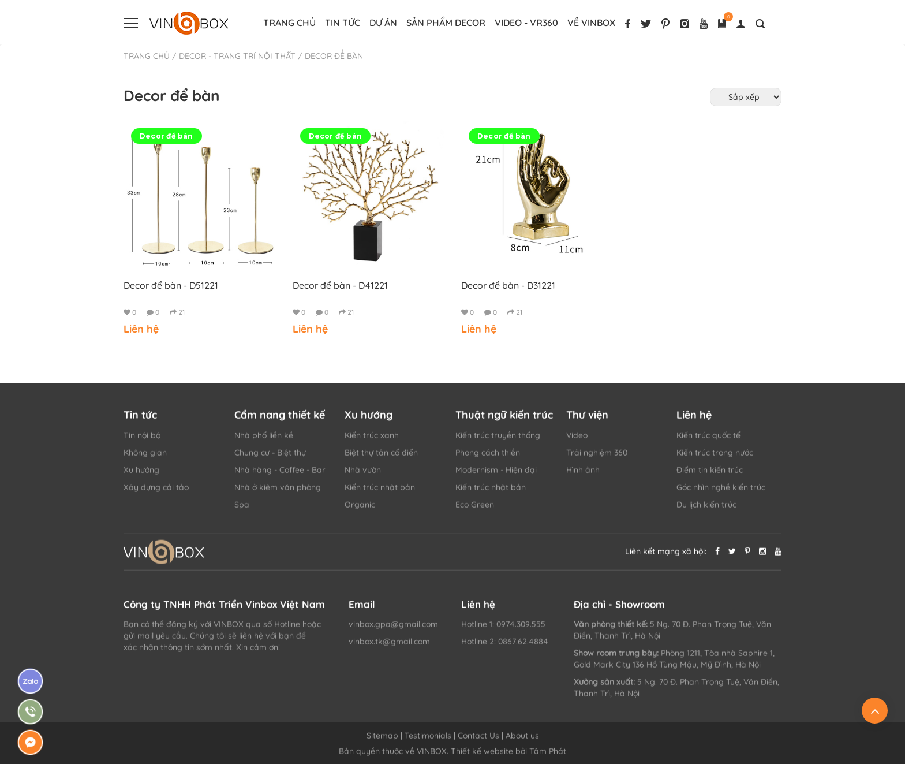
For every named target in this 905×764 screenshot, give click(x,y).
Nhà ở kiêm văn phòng (277, 493)
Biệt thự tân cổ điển (381, 458)
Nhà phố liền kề (263, 441)
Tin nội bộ (142, 441)
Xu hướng (141, 476)
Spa (241, 510)
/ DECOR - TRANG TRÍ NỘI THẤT (234, 56)
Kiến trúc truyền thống (497, 441)
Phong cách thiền (487, 458)
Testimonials (428, 741)
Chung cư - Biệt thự (270, 458)
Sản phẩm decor (445, 22)
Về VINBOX (591, 22)
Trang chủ (289, 22)
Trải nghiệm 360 (596, 458)
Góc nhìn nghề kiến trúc (720, 493)
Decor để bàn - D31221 (508, 285)
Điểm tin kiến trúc (709, 476)
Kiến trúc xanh (372, 441)
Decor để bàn (166, 136)
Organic (360, 510)
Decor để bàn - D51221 (171, 285)
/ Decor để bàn (330, 56)
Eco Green (474, 510)
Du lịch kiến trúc (706, 510)
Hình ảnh (583, 476)
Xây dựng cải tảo (156, 493)
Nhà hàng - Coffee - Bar (280, 476)
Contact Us (478, 741)
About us (522, 741)
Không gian (145, 458)
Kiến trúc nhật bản (380, 493)
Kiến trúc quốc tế (708, 441)
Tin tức (342, 22)
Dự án (383, 22)
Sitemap (382, 741)
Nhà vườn (363, 476)
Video (577, 441)
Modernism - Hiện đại (496, 476)
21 (177, 312)
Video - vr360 (526, 22)
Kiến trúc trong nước (714, 458)
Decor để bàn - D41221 (340, 285)
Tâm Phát (547, 757)
